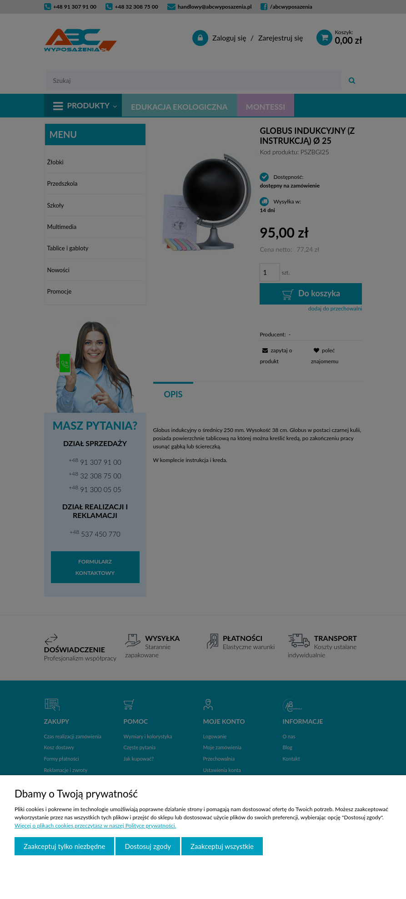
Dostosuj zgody (148, 846)
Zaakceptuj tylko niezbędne (64, 846)
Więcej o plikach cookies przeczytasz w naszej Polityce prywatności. (95, 825)
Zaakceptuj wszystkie (222, 846)
